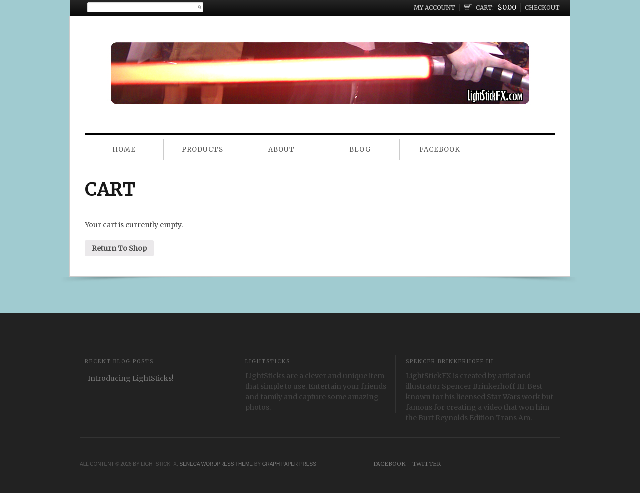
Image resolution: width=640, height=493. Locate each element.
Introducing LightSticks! (131, 378)
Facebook (440, 149)
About (281, 149)
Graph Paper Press (289, 464)
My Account (435, 7)
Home (124, 149)
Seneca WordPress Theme (216, 464)
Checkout (542, 7)
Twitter (426, 463)
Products (203, 149)
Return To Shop (119, 248)
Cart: (485, 7)
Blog (360, 149)
